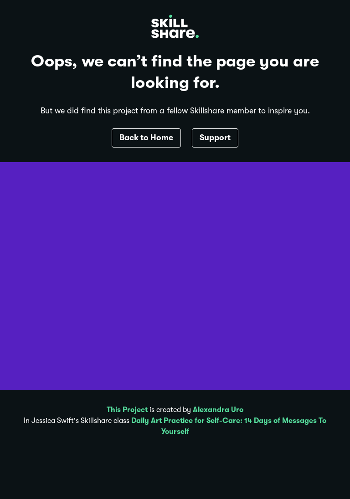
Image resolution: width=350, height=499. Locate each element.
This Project (127, 410)
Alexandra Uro (218, 410)
